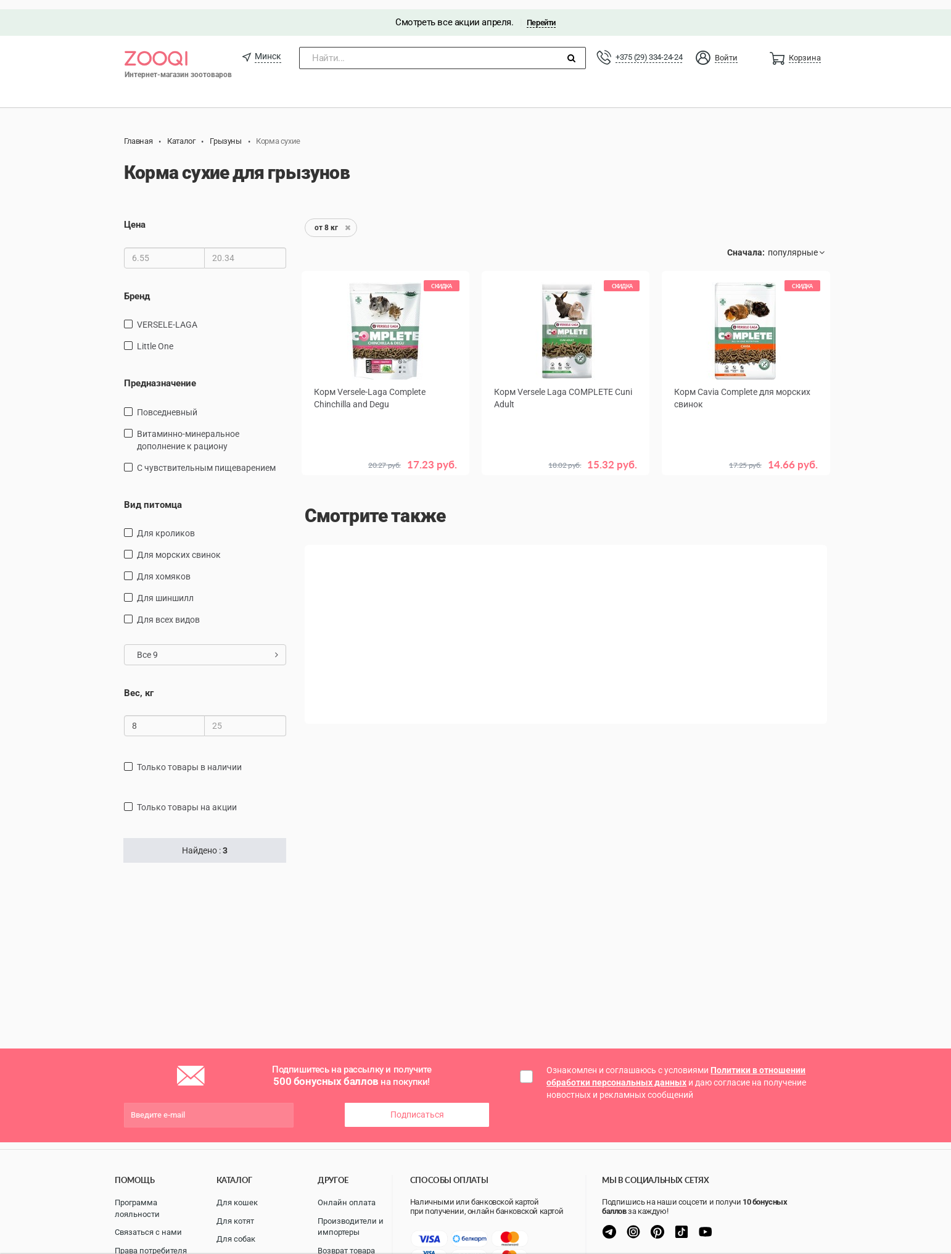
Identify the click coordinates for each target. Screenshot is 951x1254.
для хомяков (164, 567)
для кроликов (166, 524)
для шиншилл (165, 589)
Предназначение (160, 374)
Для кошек (237, 1202)
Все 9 (207, 645)
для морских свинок (179, 545)
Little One (155, 337)
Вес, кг (139, 683)
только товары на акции (187, 798)
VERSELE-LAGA (167, 315)
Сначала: (746, 244)
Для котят (235, 1221)
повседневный (167, 403)
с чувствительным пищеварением (206, 458)
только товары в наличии (189, 758)
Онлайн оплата (347, 1202)
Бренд (137, 287)
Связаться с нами (148, 1232)
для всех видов (168, 610)
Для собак (235, 1239)
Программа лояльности (137, 1208)
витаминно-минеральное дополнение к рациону (188, 431)
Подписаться (417, 1106)
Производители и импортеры (351, 1226)
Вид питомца (153, 495)
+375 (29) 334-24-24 (648, 47)
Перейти (541, 13)
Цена (135, 216)
